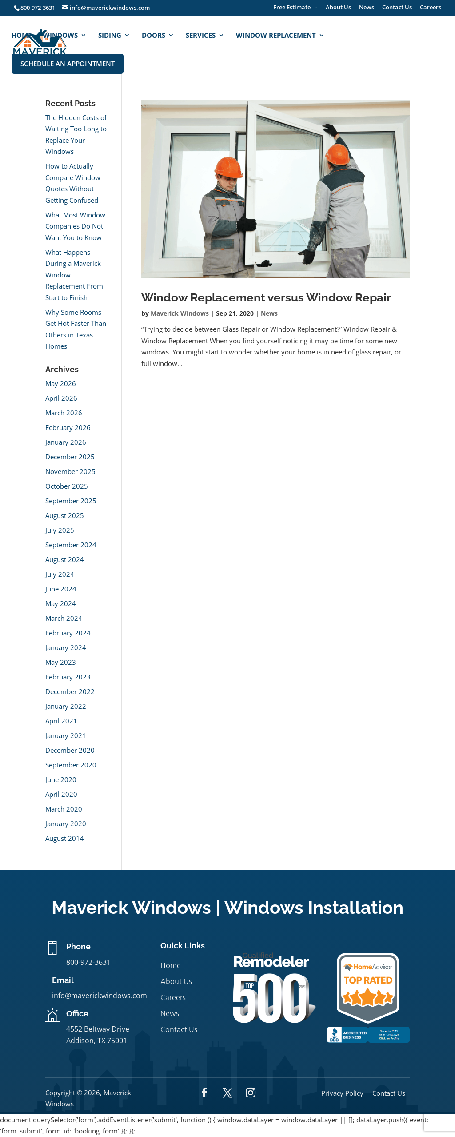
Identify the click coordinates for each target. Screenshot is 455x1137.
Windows (60, 36)
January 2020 (65, 823)
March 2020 (63, 808)
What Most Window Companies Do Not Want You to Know (75, 226)
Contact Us (397, 7)
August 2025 (64, 515)
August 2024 (64, 559)
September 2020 (70, 764)
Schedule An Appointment (67, 63)
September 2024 (70, 544)
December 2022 (70, 691)
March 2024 (63, 618)
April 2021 (61, 720)
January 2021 (65, 735)
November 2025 (70, 471)
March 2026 (63, 412)
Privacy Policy (342, 1093)
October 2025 (66, 486)
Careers (430, 7)
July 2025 (59, 530)
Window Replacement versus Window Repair (266, 297)
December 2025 (70, 456)
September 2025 (70, 500)
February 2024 (68, 632)
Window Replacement (276, 36)
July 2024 (59, 574)
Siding (109, 36)
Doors (153, 36)
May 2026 (60, 383)
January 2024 (65, 647)
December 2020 (70, 750)
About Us (338, 7)
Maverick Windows (180, 313)
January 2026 (65, 442)
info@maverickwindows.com (99, 995)
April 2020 (61, 794)
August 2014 (64, 838)
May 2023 (60, 662)
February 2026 (68, 427)
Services (201, 36)
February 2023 (68, 676)
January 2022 (65, 706)
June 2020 (60, 779)
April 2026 (61, 398)
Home (22, 36)
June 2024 (60, 588)
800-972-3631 (37, 8)
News (366, 7)
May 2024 (60, 603)
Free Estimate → (295, 7)
